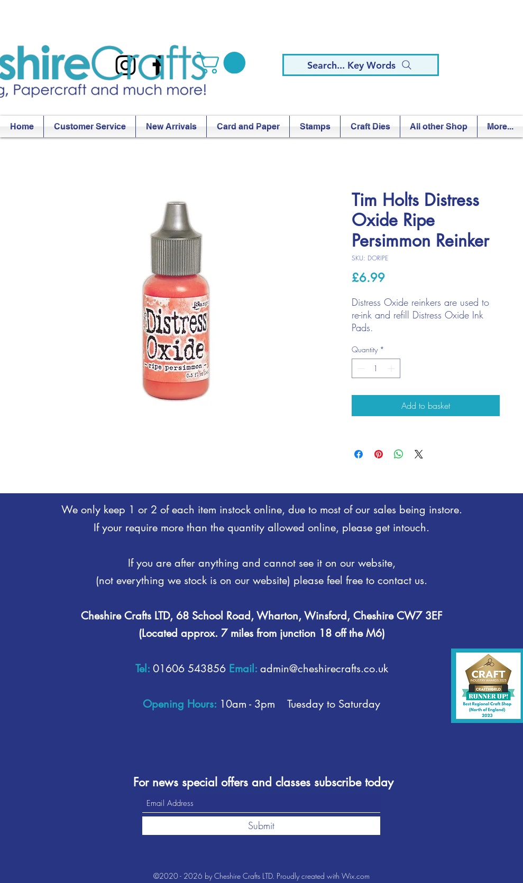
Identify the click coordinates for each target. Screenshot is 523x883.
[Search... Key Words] (360, 65)
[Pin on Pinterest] (378, 454)
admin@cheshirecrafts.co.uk (324, 668)
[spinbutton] (376, 368)
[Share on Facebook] (358, 454)
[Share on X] (418, 454)
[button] (224, 63)
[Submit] (261, 825)
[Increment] (392, 368)
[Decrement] (359, 368)
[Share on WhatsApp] (398, 454)
